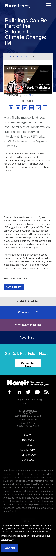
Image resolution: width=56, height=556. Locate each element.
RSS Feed (46, 392)
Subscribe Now (28, 364)
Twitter (28, 392)
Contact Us (28, 460)
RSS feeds (28, 440)
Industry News (21, 57)
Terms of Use (28, 455)
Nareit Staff (28, 95)
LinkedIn (18, 392)
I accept (9, 548)
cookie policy (7, 540)
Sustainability (14, 287)
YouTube (37, 392)
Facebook (9, 392)
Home (8, 57)
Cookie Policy (28, 450)
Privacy (28, 445)
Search (28, 435)
